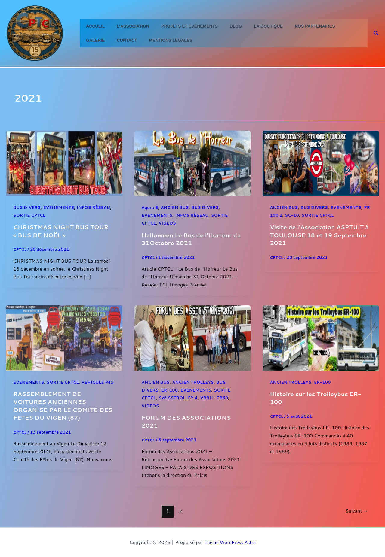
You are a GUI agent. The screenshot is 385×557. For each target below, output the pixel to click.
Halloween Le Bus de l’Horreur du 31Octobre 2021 (190, 239)
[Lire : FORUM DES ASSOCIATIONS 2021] (192, 337)
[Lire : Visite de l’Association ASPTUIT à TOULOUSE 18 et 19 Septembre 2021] (321, 162)
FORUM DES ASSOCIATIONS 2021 (189, 421)
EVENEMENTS (61, 207)
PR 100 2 (280, 215)
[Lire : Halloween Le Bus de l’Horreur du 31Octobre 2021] (192, 162)
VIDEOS (168, 223)
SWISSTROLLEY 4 (180, 398)
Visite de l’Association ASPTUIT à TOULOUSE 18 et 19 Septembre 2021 (320, 234)
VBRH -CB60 (218, 398)
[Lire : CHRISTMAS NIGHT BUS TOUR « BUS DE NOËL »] (64, 162)
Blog (223, 26)
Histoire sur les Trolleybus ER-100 (318, 397)
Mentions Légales (134, 40)
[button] (376, 33)
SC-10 (300, 215)
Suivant (355, 510)
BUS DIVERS (27, 207)
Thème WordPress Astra (230, 541)
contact (94, 40)
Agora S (150, 207)
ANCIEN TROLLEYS (196, 382)
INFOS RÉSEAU (194, 215)
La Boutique (252, 26)
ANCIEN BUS (177, 207)
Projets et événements (180, 26)
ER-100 (171, 390)
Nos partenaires (295, 26)
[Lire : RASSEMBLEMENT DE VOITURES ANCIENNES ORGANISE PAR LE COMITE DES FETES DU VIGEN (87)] (64, 337)
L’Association (127, 26)
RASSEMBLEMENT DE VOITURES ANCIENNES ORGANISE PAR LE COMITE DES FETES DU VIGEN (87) (58, 413)
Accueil (93, 26)
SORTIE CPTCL (52, 215)
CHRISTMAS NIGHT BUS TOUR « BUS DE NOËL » (63, 230)
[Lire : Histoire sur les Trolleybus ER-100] (321, 337)
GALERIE (333, 26)
